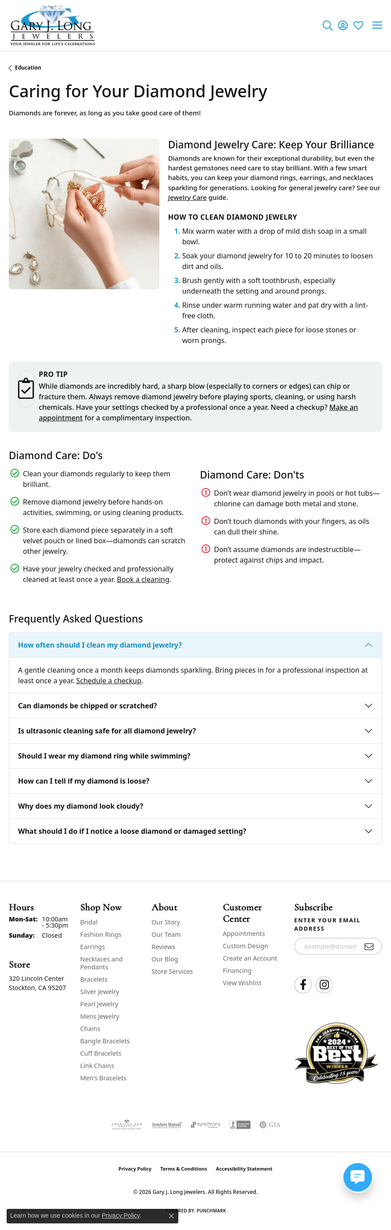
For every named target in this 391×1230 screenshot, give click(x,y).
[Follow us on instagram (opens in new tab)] (324, 985)
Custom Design (245, 946)
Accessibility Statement (244, 1168)
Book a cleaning (143, 579)
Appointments (244, 933)
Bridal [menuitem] (89, 922)
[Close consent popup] (171, 1216)
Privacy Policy (134, 1168)
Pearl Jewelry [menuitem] (99, 1004)
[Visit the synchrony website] (205, 1124)
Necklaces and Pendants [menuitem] (101, 963)
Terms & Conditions (183, 1168)
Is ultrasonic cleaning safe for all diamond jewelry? (107, 731)
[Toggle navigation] (377, 25)
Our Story (165, 922)
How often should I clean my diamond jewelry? (100, 645)
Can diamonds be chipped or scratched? (87, 706)
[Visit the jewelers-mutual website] (167, 1124)
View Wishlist (242, 983)
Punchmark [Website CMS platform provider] (211, 1211)
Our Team (166, 934)
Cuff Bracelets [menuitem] (101, 1053)
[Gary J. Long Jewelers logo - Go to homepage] (52, 25)
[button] (327, 25)
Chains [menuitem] (90, 1028)
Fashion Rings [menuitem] (101, 934)
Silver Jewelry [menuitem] (99, 991)
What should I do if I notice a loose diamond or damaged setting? (132, 831)
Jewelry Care (187, 197)
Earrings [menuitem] (92, 947)
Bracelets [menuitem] (93, 979)
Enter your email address (327, 924)
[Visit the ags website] (127, 1124)
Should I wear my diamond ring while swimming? (104, 756)
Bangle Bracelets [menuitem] (105, 1041)
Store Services (172, 971)
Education (28, 67)
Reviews (163, 947)
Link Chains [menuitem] (97, 1065)
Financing (237, 970)
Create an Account (250, 958)
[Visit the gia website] (269, 1124)
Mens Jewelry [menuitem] (99, 1016)
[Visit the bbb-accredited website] (240, 1124)
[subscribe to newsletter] (369, 946)
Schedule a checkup (108, 680)
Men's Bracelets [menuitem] (103, 1078)
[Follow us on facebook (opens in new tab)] (303, 985)
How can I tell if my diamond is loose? (84, 781)
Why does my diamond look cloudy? (80, 806)
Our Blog (164, 959)
